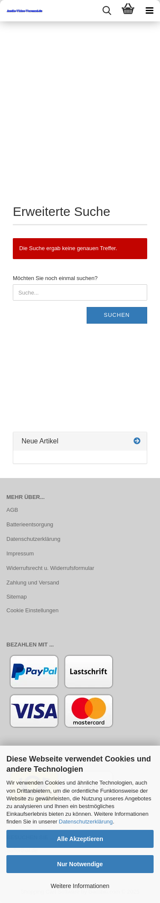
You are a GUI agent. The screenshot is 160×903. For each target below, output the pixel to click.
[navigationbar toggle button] (149, 10)
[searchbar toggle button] (106, 10)
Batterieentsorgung (29, 524)
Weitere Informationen (80, 885)
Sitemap (16, 596)
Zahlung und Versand (32, 582)
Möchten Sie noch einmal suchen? (55, 278)
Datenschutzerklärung (86, 821)
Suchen (117, 315)
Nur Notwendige (80, 864)
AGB (12, 510)
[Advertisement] (80, 106)
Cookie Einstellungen (32, 610)
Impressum (20, 553)
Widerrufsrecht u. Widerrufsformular (50, 568)
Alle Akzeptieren (80, 838)
